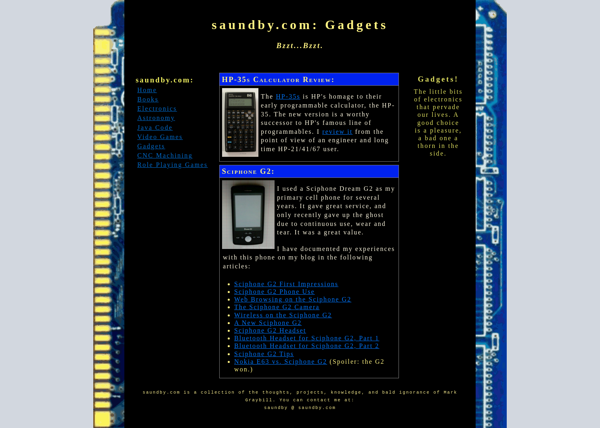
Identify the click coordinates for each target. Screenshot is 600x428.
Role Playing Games (172, 164)
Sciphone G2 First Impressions (286, 283)
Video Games (160, 136)
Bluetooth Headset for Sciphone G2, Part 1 (306, 338)
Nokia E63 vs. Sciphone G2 (280, 361)
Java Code (155, 127)
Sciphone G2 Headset (270, 330)
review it (337, 131)
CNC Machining (165, 155)
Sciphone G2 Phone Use (274, 291)
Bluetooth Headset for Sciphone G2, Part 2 (306, 345)
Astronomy (156, 117)
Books (148, 99)
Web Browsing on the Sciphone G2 (292, 299)
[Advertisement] (172, 234)
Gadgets (151, 146)
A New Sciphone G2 (268, 322)
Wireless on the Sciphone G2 (283, 315)
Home (147, 89)
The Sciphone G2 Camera (277, 307)
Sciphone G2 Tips (264, 353)
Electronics (157, 108)
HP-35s (288, 96)
